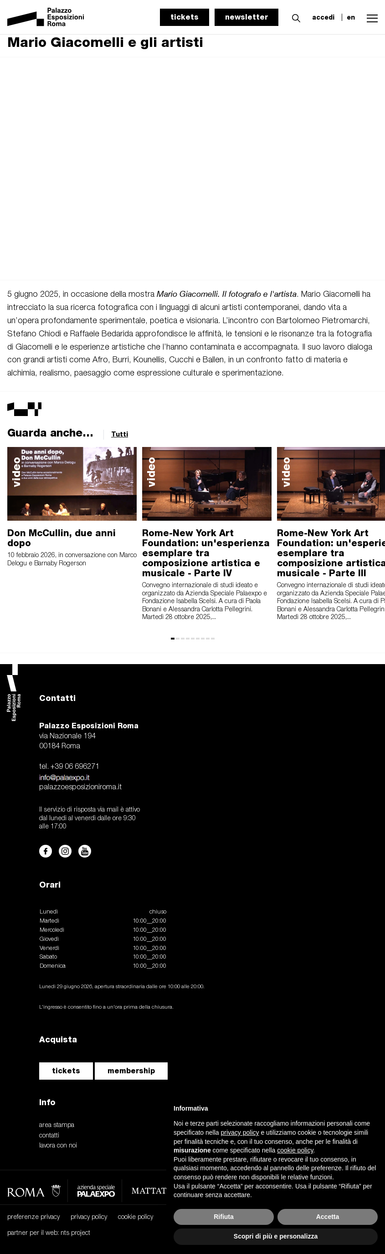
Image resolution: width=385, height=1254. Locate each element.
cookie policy (135, 1217)
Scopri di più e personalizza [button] (276, 1236)
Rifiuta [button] (224, 1216)
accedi (323, 17)
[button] (293, 17)
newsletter (246, 17)
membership (131, 1070)
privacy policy (89, 1217)
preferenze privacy (33, 1217)
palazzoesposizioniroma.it (80, 787)
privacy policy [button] (240, 1132)
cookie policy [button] (295, 1150)
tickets (184, 17)
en (351, 17)
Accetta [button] (327, 1216)
